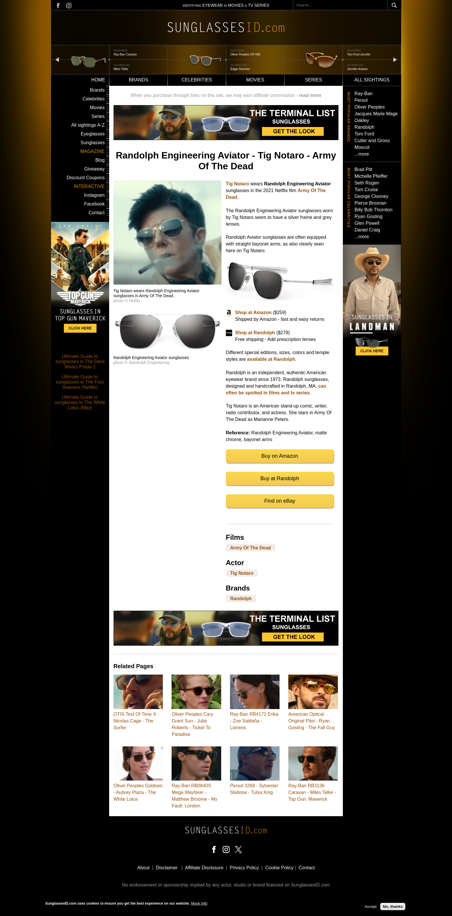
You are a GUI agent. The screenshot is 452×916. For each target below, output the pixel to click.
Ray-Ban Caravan (125, 54)
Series (313, 79)
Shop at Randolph (255, 332)
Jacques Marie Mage (376, 113)
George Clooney (372, 196)
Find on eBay (279, 501)
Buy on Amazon (279, 456)
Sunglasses (93, 142)
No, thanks (393, 907)
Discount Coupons (86, 177)
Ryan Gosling (369, 216)
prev (57, 59)
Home (98, 79)
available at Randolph (271, 359)
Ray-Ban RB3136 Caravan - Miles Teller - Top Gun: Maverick (312, 792)
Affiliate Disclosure (204, 867)
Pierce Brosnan (370, 203)
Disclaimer (167, 867)
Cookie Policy (279, 867)
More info (199, 904)
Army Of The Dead (250, 547)
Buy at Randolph (279, 478)
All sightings (371, 79)
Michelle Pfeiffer (371, 176)
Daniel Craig (367, 229)
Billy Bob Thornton (373, 209)
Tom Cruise (366, 189)
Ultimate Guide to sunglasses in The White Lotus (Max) (80, 402)
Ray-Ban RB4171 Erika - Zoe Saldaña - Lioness (254, 721)
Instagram (94, 195)
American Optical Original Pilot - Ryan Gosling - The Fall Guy (311, 721)
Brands (138, 79)
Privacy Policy (244, 867)
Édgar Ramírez (240, 69)
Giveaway (94, 168)
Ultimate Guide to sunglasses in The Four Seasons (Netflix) (80, 382)
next (395, 59)
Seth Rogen (367, 182)
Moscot (362, 147)
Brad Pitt (363, 169)
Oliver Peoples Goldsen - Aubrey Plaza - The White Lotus (138, 792)
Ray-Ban (364, 93)
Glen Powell (367, 223)
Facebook (94, 203)
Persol (361, 100)
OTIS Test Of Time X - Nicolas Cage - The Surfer (136, 721)
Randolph (241, 598)
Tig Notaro (237, 183)
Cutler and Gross (372, 140)
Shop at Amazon (253, 312)
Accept (371, 907)
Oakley (362, 120)
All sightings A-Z (88, 125)
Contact (97, 212)
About (143, 867)
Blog (100, 160)
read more (310, 95)
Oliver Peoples (370, 107)
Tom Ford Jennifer (359, 54)
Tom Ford (364, 133)
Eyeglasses (93, 133)
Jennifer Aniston (357, 69)
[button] (167, 283)
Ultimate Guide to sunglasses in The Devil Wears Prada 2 (80, 361)
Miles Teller (121, 69)
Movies (255, 79)
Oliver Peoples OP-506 (245, 54)
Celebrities (197, 79)
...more (362, 153)
